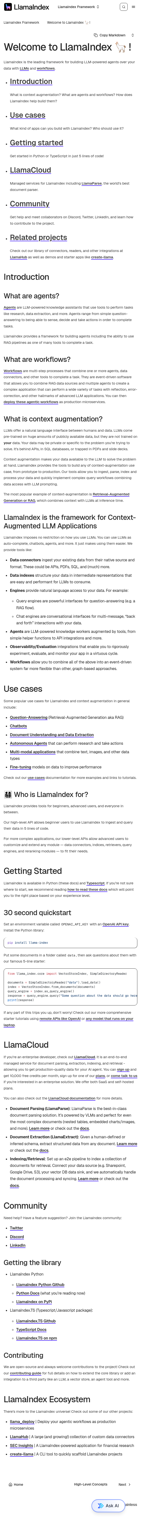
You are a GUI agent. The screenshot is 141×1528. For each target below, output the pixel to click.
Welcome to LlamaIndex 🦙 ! (68, 22)
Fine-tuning (20, 767)
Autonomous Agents (28, 743)
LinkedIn (18, 1245)
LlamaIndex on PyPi (34, 1301)
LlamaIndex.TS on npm (36, 1338)
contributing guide (25, 1373)
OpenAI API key (116, 924)
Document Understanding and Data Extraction (52, 734)
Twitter (16, 1228)
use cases (36, 777)
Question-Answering (28, 717)
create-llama (102, 257)
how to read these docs (87, 889)
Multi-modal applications (33, 751)
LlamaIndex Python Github (40, 1284)
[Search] (124, 7)
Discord (17, 1236)
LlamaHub (18, 257)
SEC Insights (21, 1445)
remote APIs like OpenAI (60, 1018)
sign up (123, 1069)
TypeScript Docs (31, 1329)
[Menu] (133, 7)
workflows (46, 68)
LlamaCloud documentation (71, 1098)
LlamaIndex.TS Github (36, 1321)
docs (84, 1128)
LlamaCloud (30, 170)
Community (30, 204)
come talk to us (124, 1075)
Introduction (31, 81)
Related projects (38, 237)
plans (100, 1075)
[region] (70, 986)
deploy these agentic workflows (31, 401)
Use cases (28, 115)
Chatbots (18, 726)
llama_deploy (22, 1421)
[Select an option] (78, 7)
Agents (10, 307)
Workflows (13, 370)
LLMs (24, 68)
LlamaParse (92, 183)
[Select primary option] (109, 35)
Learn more (39, 1128)
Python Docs (27, 1293)
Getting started (36, 142)
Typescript (95, 883)
